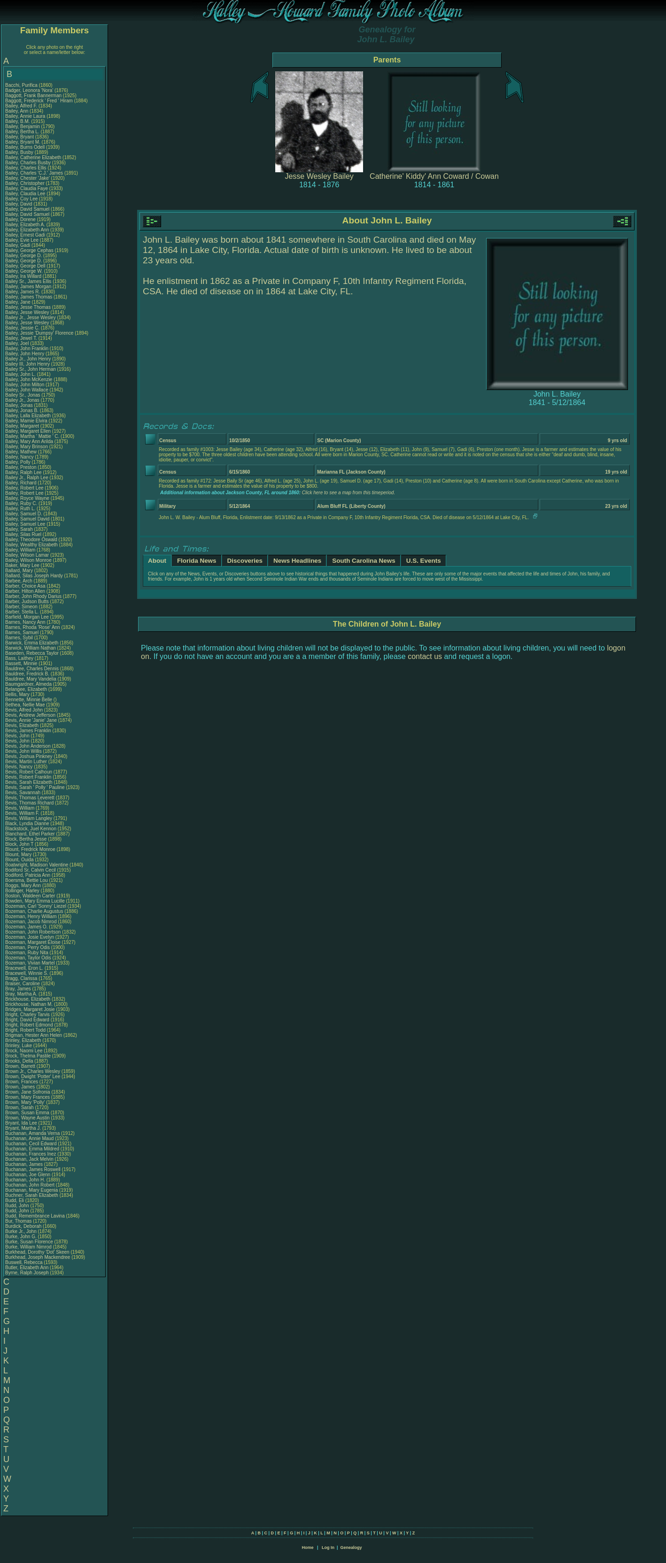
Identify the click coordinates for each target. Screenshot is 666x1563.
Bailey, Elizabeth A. (25, 224)
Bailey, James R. (22, 291)
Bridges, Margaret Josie (30, 1009)
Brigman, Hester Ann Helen (33, 1035)
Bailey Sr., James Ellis (28, 281)
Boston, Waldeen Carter (30, 895)
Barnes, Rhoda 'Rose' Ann (32, 627)
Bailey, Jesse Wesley (27, 312)
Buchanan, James (24, 1164)
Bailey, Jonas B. (22, 410)
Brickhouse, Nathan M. (29, 1004)
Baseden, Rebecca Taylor (32, 653)
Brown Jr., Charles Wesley (32, 1071)
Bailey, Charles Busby (28, 162)
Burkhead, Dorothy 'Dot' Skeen (37, 1252)
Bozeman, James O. (26, 926)
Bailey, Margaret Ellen (28, 431)
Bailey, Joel (17, 343)
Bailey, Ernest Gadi (25, 235)
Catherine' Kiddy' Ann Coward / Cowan (434, 176)
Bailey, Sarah (19, 529)
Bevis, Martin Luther (26, 761)
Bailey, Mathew (21, 451)
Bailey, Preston (21, 467)
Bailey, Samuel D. (23, 513)
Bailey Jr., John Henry (28, 358)
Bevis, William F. (22, 813)
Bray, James (18, 988)
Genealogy (351, 1547)
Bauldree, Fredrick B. (27, 673)
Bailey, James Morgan (28, 286)
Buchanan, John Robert (29, 1185)
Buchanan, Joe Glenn (27, 1174)
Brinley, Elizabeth (23, 1040)
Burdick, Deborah (24, 1226)
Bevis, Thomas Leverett (29, 797)
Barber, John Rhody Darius (33, 596)
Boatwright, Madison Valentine (36, 864)
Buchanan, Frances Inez (30, 1154)
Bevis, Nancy (19, 766)
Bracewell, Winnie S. (26, 973)
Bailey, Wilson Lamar (27, 555)
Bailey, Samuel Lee (25, 524)
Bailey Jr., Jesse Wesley (30, 317)
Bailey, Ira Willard (23, 276)
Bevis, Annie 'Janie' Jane (31, 720)
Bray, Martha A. (21, 993)
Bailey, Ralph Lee (23, 472)
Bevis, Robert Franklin (28, 777)
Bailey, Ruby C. (21, 503)
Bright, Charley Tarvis (27, 1014)
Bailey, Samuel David (27, 518)
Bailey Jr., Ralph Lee (26, 477)
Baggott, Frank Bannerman (33, 95)
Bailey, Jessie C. (22, 327)
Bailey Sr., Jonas (23, 395)
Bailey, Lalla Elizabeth (28, 415)
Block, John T (19, 844)
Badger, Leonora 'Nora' (29, 90)
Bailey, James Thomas (28, 296)
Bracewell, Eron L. (24, 968)
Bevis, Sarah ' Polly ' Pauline (35, 787)
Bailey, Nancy (20, 457)
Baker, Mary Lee (22, 565)
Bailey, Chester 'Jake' (27, 178)
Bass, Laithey (20, 658)
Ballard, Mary (19, 570)
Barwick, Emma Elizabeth (31, 642)
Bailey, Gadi (18, 245)
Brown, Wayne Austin (27, 1117)
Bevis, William (20, 808)
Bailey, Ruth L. (20, 508)
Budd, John (17, 1205)
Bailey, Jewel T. (21, 338)
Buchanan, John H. (25, 1179)
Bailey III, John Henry (27, 364)
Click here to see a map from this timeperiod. (348, 492)
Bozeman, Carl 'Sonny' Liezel (35, 906)
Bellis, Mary (18, 694)
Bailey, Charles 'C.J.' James (34, 173)
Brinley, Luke (19, 1045)
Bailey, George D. (23, 255)
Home (307, 1547)
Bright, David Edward (27, 1019)
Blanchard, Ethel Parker (30, 833)
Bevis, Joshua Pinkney (29, 756)
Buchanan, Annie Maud (29, 1138)
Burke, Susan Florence (29, 1241)
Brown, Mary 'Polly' (25, 1102)
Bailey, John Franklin (26, 348)
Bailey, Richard (21, 482)
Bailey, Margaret (22, 426)
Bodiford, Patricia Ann (27, 875)
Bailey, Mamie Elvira (26, 420)
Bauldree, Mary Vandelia (30, 679)
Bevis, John (18, 735)
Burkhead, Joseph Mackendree (37, 1257)
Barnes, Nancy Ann (25, 622)
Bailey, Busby (20, 152)
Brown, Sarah (20, 1107)
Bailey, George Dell (25, 265)
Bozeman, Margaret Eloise (33, 942)
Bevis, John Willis (23, 751)
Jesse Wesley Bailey (319, 176)
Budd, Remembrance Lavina (35, 1215)
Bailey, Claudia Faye (26, 188)
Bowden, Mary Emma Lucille (35, 901)
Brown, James (20, 1086)
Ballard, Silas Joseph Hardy (34, 575)
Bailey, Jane (18, 302)
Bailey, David (19, 204)
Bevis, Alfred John (24, 710)
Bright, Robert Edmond (29, 1024)
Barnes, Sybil (19, 637)
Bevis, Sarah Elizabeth (29, 782)
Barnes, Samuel (22, 632)
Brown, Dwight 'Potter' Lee (32, 1076)
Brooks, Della (19, 1061)
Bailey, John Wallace (26, 389)
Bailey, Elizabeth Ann (27, 229)
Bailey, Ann (17, 111)
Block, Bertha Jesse (25, 839)
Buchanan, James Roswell (33, 1169)
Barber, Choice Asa (25, 586)
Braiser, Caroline (23, 983)
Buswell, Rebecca (24, 1262)
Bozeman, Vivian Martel (29, 962)
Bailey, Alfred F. (21, 105)
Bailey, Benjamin (23, 126)
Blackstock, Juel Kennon (30, 828)
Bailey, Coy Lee (21, 198)
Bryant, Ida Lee (21, 1123)
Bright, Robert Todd (25, 1030)
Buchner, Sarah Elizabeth (31, 1195)
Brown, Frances (22, 1081)
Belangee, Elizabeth (26, 689)
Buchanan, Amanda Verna (32, 1133)
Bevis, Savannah (23, 792)
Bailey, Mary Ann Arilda (29, 441)
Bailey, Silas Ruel (23, 534)
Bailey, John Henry (24, 353)
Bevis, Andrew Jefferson (30, 715)
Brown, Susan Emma (27, 1112)
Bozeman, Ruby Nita (26, 952)
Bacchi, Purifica (22, 85)
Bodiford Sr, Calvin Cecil (30, 870)
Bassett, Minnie (22, 663)
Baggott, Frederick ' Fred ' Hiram (39, 100)
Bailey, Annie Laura (25, 116)
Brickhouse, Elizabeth (28, 999)
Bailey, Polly (18, 462)
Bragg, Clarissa (22, 978)
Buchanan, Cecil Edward (31, 1143)
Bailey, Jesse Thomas (28, 307)
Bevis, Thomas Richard (29, 802)
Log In (328, 1547)
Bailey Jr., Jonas (23, 400)
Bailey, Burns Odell (25, 147)
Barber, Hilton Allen (25, 591)
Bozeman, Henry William (30, 916)
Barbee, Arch (19, 580)
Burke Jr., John (21, 1231)
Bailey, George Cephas (29, 250)
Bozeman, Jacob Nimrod (31, 921)
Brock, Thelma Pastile (28, 1055)
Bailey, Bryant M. (22, 142)
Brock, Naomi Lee (23, 1050)
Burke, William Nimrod (28, 1246)
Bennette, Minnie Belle (28, 699)
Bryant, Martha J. (23, 1128)
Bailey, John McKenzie (28, 379)
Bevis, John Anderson (28, 746)
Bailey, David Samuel (27, 209)
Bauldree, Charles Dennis (32, 668)
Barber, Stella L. (22, 611)
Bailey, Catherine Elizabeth (33, 157)
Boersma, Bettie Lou (26, 880)
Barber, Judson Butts (27, 601)
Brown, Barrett (21, 1066)
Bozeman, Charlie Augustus (34, 911)
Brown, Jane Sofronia (27, 1092)
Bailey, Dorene (21, 219)
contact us (425, 656)
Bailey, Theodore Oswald (31, 539)
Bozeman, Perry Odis (27, 947)
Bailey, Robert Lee (24, 487)
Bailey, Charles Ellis (25, 167)
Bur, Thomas (19, 1221)
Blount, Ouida (20, 859)
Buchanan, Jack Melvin (29, 1159)
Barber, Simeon (22, 606)
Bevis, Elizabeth (22, 725)
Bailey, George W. (24, 271)
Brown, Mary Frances (27, 1097)
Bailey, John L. (20, 374)
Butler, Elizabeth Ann (26, 1267)
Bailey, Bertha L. (22, 131)
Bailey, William (21, 549)
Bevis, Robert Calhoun (28, 771)
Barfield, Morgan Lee (27, 617)
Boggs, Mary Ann (23, 885)
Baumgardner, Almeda (29, 684)
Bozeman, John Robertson (33, 932)
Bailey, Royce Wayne (27, 498)
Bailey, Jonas (19, 405)
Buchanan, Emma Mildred (32, 1148)
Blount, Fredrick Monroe (30, 849)
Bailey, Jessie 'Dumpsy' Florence (39, 333)
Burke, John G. (21, 1236)
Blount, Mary (19, 854)
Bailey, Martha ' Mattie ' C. (32, 436)
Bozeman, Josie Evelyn (29, 937)
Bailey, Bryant (20, 136)
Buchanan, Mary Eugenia (31, 1190)
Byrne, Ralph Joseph (27, 1272)
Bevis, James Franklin (28, 730)
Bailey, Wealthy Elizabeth (31, 544)
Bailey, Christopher (25, 183)
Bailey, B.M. (18, 121)
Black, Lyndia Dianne (27, 823)
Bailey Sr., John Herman (30, 369)
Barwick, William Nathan (30, 648)
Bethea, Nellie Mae (25, 704)
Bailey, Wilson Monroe (28, 560)
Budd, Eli (15, 1200)
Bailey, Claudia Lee (25, 193)
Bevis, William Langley (28, 818)
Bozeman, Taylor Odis (28, 957)
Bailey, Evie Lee (22, 240)
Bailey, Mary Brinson (26, 446)
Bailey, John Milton (24, 384)
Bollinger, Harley (23, 890)
